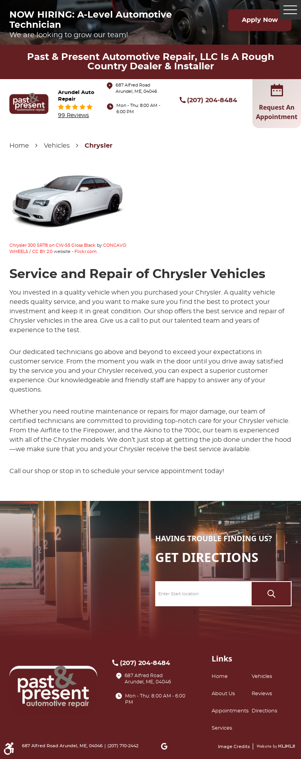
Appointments (230, 711)
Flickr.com (85, 251)
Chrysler (98, 146)
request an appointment (276, 103)
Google (164, 746)
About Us (223, 693)
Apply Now (260, 20)
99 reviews (73, 115)
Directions (264, 711)
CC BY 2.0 (42, 251)
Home (19, 146)
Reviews (262, 693)
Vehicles (57, 146)
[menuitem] (232, 676)
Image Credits (234, 747)
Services (222, 728)
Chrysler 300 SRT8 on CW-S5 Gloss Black (52, 245)
